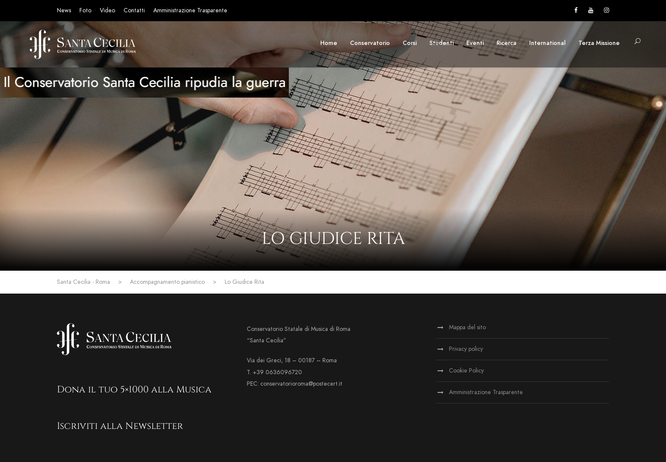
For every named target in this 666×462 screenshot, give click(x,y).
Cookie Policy (466, 371)
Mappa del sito (467, 327)
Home (328, 43)
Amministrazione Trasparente (190, 10)
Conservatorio (370, 43)
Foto (85, 10)
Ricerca (506, 43)
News (64, 10)
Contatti (134, 10)
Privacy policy (466, 349)
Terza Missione (599, 43)
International (547, 43)
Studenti (441, 43)
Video (107, 10)
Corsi (410, 43)
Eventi (475, 43)
